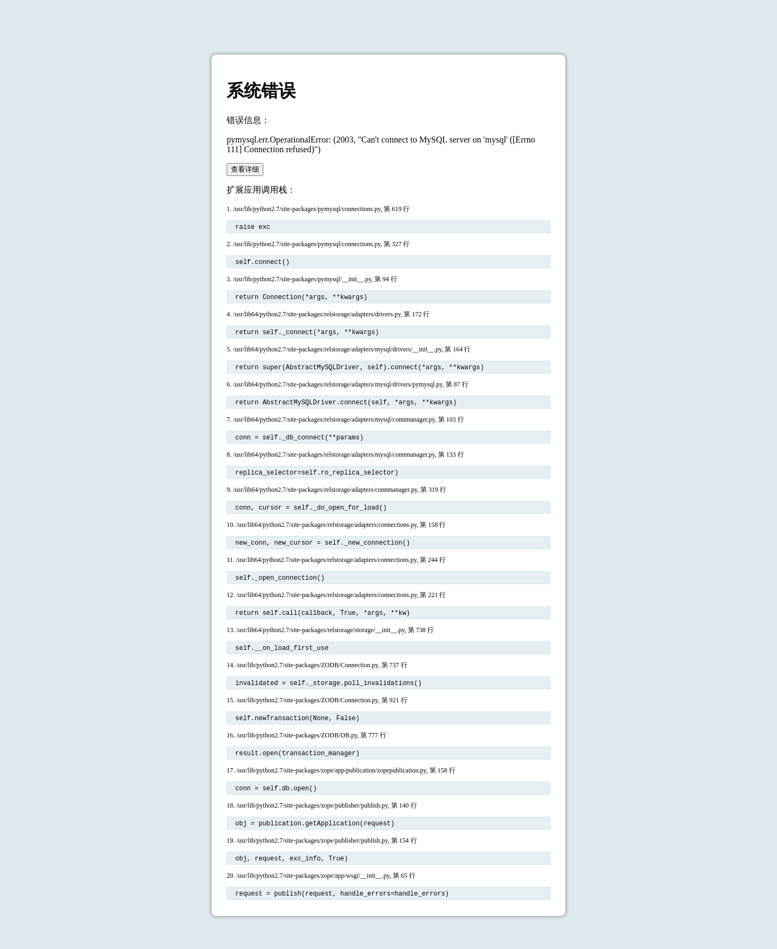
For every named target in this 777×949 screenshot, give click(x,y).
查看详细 (245, 169)
